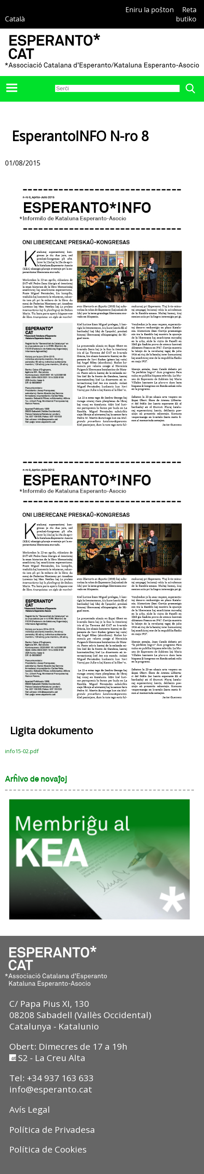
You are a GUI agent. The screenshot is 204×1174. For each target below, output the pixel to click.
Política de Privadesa (52, 1129)
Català (15, 19)
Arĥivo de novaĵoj (36, 779)
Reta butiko (186, 14)
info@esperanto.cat (50, 1089)
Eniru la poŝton (149, 9)
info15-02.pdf (22, 751)
